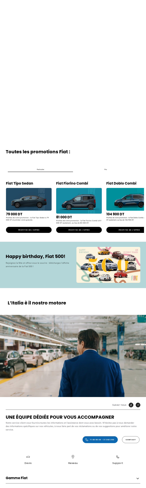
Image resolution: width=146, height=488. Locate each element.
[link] (29, 230)
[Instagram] (138, 405)
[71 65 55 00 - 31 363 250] (100, 439)
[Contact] (130, 439)
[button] (40, 170)
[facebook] (131, 405)
